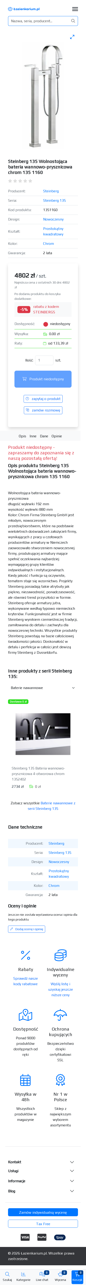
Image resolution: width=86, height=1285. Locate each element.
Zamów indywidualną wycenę (43, 1212)
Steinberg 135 (54, 200)
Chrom (48, 243)
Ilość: (29, 360)
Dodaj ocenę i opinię (26, 929)
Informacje (16, 1181)
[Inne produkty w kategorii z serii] (43, 688)
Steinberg (51, 191)
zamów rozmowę (43, 410)
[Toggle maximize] (72, 36)
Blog (11, 1191)
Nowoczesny (53, 219)
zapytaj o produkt (43, 399)
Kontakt (14, 1162)
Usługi (13, 1171)
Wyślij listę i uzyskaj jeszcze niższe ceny (60, 989)
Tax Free (43, 1224)
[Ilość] (44, 360)
